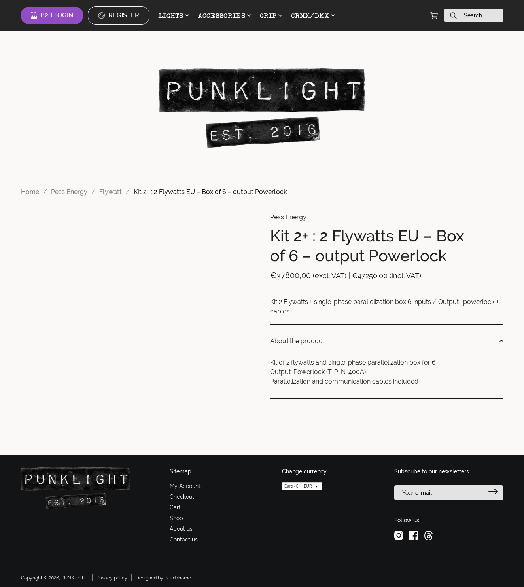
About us (181, 529)
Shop (176, 518)
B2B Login (52, 15)
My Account (185, 486)
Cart (175, 507)
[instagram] (398, 535)
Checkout (182, 497)
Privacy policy (111, 578)
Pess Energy (69, 192)
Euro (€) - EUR (298, 486)
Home (30, 192)
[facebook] (413, 535)
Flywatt (110, 192)
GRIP (271, 15)
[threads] (428, 535)
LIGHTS (173, 15)
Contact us (184, 539)
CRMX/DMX (313, 15)
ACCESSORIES (224, 15)
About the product (386, 341)
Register (118, 15)
